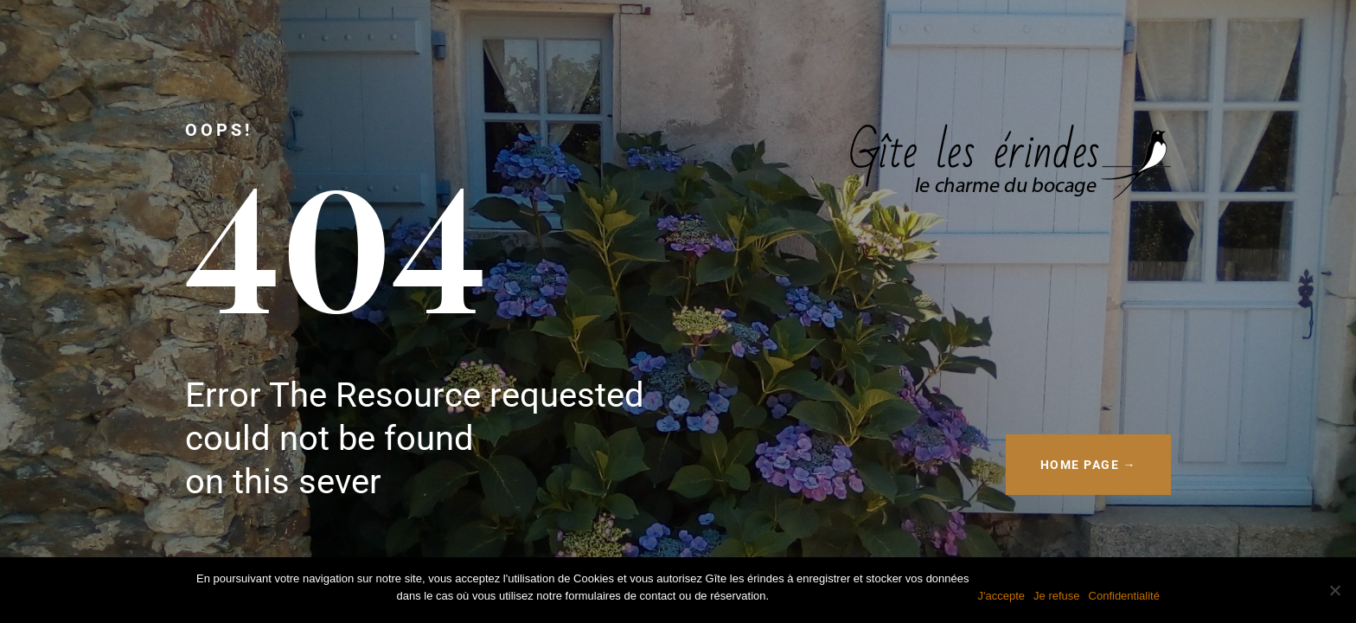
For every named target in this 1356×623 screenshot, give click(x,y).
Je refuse (1056, 595)
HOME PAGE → (1088, 465)
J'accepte (1002, 595)
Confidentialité (1124, 595)
